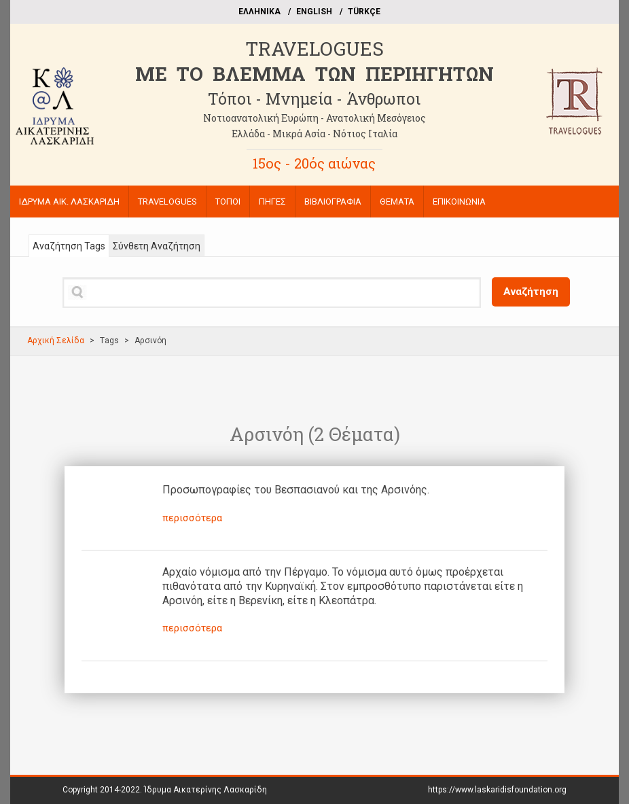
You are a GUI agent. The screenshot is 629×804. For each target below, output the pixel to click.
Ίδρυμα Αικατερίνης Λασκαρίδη (205, 789)
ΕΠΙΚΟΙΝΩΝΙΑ (459, 201)
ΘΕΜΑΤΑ (397, 201)
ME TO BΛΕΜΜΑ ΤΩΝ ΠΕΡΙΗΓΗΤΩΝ (314, 73)
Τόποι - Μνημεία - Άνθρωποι (314, 98)
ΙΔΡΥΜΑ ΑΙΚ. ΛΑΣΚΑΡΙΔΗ (69, 201)
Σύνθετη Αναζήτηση (156, 246)
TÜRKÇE (364, 11)
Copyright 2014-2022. (164, 789)
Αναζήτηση (530, 291)
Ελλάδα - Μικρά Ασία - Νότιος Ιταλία (314, 133)
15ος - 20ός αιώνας (314, 163)
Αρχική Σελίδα (55, 340)
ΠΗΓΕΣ (272, 201)
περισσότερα (192, 518)
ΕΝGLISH (314, 11)
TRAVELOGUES (314, 48)
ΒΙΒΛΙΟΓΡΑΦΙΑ (332, 201)
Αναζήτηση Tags (69, 246)
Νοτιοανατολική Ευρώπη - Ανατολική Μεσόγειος (314, 117)
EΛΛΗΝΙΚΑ (259, 11)
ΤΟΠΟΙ (227, 201)
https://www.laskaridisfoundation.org (497, 789)
